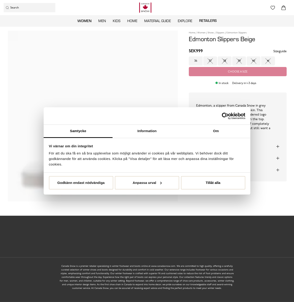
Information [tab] (147, 131)
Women (84, 20)
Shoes (211, 33)
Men (102, 20)
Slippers (220, 33)
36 (195, 61)
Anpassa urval (147, 183)
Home (132, 20)
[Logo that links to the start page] (145, 8)
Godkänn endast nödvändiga (81, 183)
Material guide (157, 20)
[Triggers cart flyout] (283, 7)
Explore (185, 20)
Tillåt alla (213, 183)
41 (268, 61)
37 (210, 61)
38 (224, 61)
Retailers (208, 20)
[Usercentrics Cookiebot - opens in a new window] (225, 116)
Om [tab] (216, 131)
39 (239, 61)
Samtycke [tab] (78, 131)
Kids (116, 20)
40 (253, 61)
